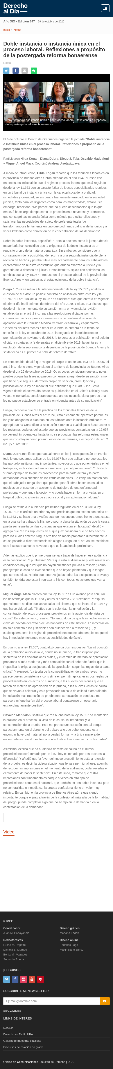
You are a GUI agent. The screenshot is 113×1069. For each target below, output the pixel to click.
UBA (71, 1062)
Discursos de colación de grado (23, 1047)
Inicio (6, 29)
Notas (17, 29)
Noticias (8, 1028)
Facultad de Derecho (52, 1062)
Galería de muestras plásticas (22, 1040)
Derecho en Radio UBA (18, 1034)
